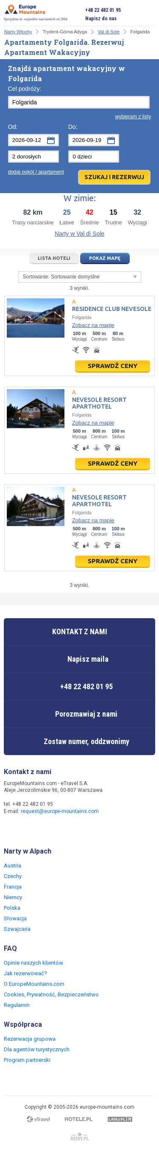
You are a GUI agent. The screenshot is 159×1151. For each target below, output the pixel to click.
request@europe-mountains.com (60, 811)
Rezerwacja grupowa (30, 1039)
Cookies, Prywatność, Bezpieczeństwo (51, 994)
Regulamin (17, 1005)
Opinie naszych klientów (33, 963)
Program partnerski (27, 1060)
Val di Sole (109, 31)
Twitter (28, 829)
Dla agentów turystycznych (37, 1049)
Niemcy (13, 897)
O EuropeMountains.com (34, 984)
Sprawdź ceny (112, 365)
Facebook (11, 829)
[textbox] (79, 102)
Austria (12, 865)
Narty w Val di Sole (79, 233)
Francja (13, 887)
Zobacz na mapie (93, 325)
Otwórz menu (148, 14)
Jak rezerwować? (25, 973)
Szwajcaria (17, 929)
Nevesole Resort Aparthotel (99, 403)
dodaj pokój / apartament (36, 172)
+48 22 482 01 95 (103, 10)
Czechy (13, 876)
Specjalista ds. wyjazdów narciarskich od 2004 (35, 12)
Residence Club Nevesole (111, 308)
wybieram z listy (133, 117)
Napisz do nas (101, 19)
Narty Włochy (18, 31)
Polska (12, 908)
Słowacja (15, 918)
